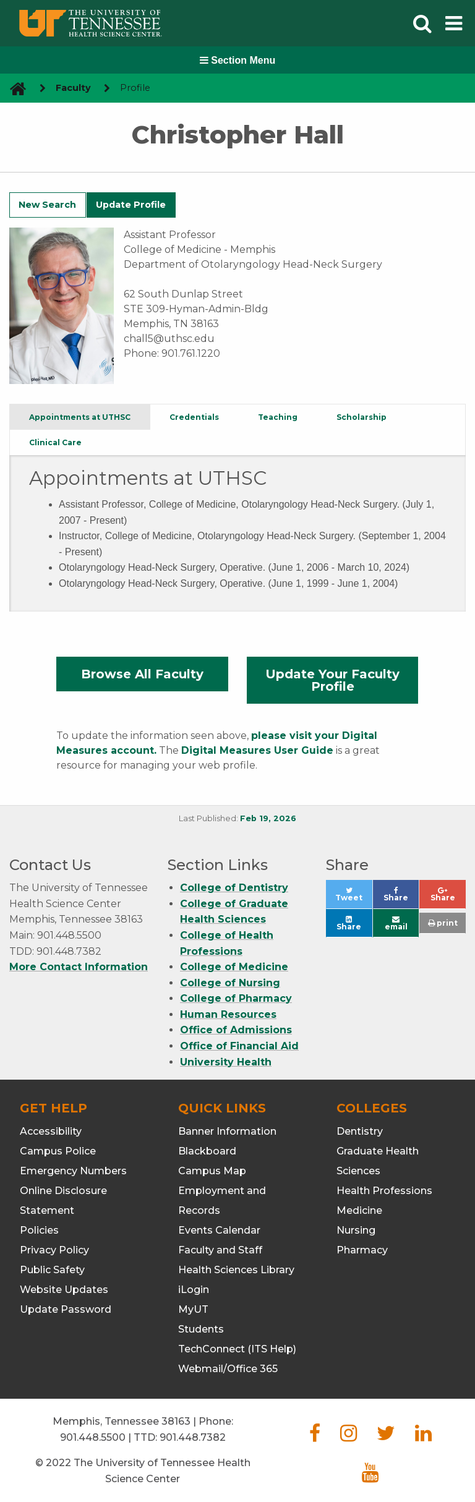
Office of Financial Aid (239, 1046)
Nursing (355, 1230)
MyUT (193, 1309)
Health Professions (384, 1191)
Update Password (65, 1309)
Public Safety (52, 1270)
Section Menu (237, 60)
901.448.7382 (193, 1437)
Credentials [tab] (194, 417)
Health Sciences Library (236, 1270)
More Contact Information (78, 967)
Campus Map (212, 1171)
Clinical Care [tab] (55, 442)
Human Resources (228, 1014)
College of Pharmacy (236, 998)
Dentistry (359, 1131)
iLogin (193, 1289)
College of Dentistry (234, 888)
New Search (47, 204)
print (443, 923)
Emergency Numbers (73, 1171)
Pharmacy (362, 1250)
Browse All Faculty (142, 674)
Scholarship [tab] (361, 417)
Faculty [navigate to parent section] (73, 87)
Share (401, 897)
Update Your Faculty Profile (332, 680)
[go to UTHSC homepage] (13, 88)
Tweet (353, 897)
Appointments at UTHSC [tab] (80, 417)
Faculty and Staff (220, 1250)
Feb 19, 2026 (268, 818)
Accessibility (51, 1131)
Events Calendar (219, 1230)
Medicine (359, 1210)
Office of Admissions (236, 1030)
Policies (39, 1230)
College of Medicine (234, 967)
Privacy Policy (54, 1250)
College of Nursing (230, 983)
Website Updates (64, 1289)
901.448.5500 (93, 1437)
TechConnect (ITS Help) (237, 1349)
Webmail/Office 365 (228, 1369)
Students (201, 1329)
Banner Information (227, 1131)
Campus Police (58, 1151)
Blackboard (207, 1151)
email (396, 923)
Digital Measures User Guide (257, 750)
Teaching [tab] (277, 417)
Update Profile (131, 204)
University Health (226, 1062)
